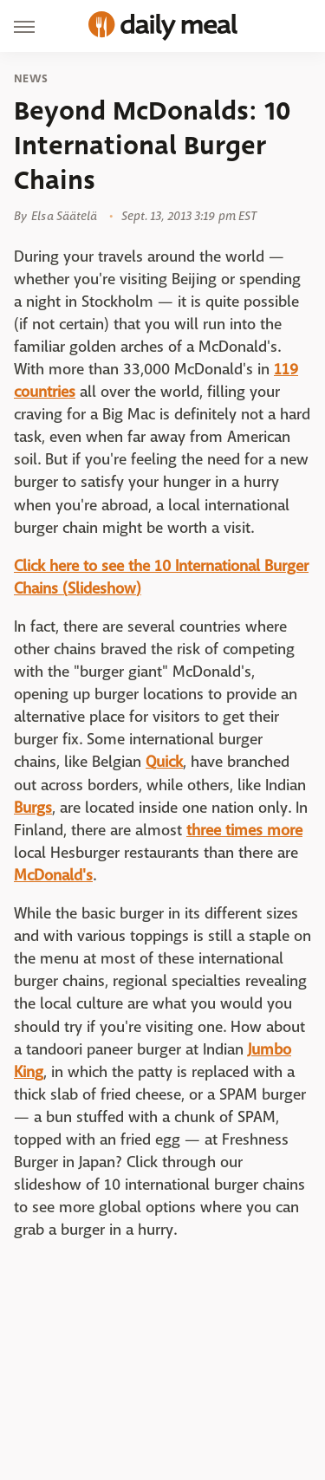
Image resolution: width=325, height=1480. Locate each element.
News (31, 79)
